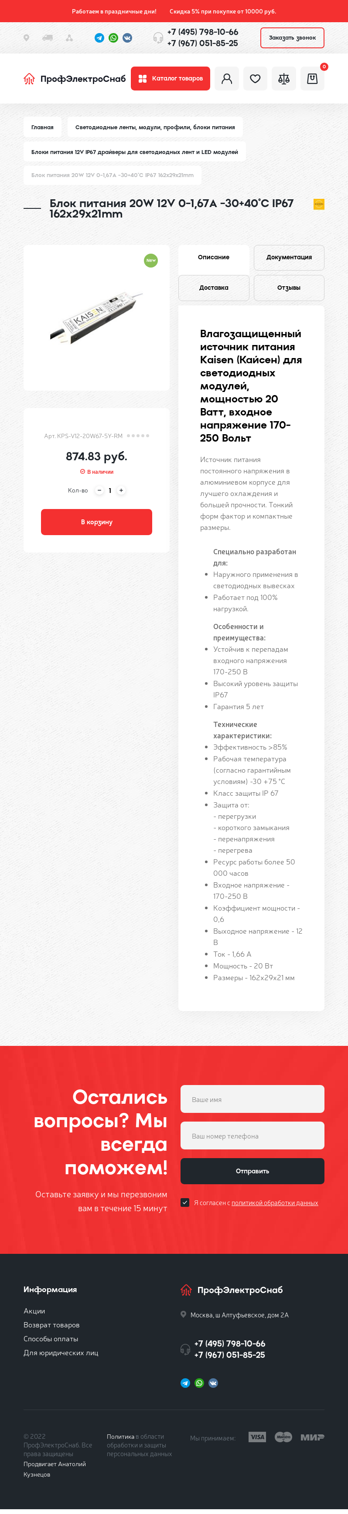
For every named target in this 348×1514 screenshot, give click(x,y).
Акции (34, 1315)
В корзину (97, 525)
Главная (42, 129)
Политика (121, 1440)
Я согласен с (256, 1208)
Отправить (252, 1177)
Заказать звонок (292, 37)
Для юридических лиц (61, 1357)
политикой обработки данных (275, 1208)
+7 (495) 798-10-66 (203, 32)
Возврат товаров (52, 1329)
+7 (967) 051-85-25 (202, 43)
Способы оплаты (51, 1343)
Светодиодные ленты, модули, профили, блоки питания (156, 129)
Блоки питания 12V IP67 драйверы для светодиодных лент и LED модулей (136, 154)
